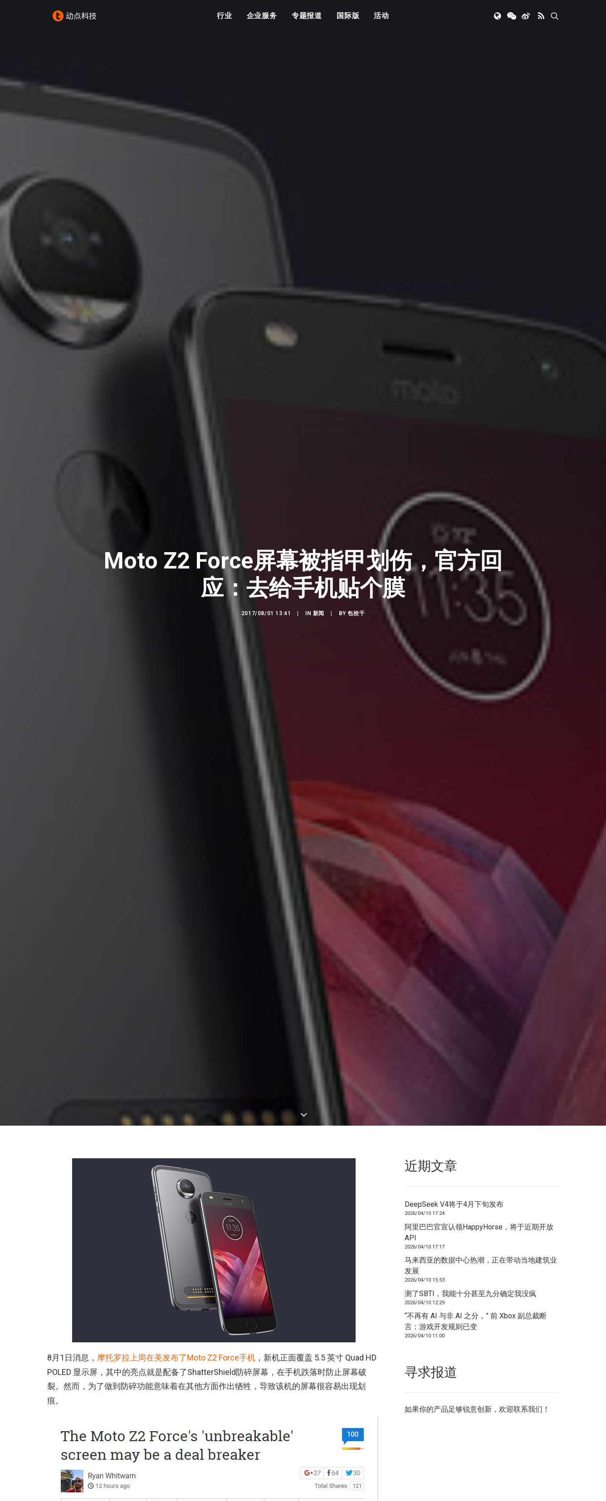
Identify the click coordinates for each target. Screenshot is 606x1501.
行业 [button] (224, 19)
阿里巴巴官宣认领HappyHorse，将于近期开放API (479, 1217)
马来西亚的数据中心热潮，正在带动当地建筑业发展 (481, 1251)
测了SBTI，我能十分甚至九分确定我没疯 (470, 1278)
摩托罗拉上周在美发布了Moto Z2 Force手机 (176, 1343)
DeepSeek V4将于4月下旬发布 (454, 1189)
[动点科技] (76, 19)
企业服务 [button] (262, 19)
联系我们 (527, 1394)
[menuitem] (224, 19)
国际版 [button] (348, 19)
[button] (498, 19)
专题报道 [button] (307, 19)
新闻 (318, 606)
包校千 (356, 606)
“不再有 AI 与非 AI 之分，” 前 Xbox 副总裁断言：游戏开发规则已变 (476, 1306)
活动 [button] (381, 19)
